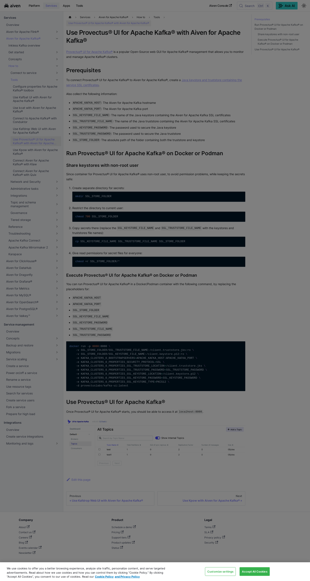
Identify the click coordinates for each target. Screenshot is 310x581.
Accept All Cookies (254, 571)
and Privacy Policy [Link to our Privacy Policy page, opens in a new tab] (127, 576)
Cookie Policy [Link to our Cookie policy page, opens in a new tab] (104, 576)
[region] (155, 571)
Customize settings (220, 571)
